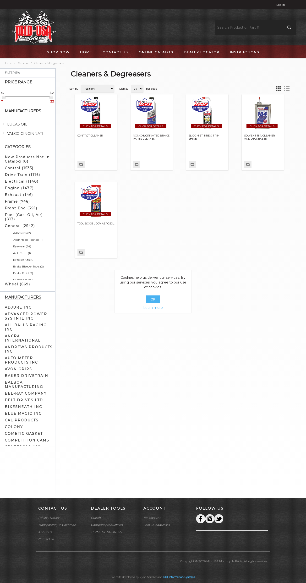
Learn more (153, 307)
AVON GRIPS (18, 369)
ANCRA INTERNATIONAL (23, 338)
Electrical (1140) (21, 181)
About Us (45, 532)
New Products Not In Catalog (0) (27, 159)
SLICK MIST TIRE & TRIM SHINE (203, 137)
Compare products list (107, 525)
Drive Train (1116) (22, 175)
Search (96, 517)
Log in (280, 4)
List (287, 89)
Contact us (46, 539)
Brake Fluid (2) (23, 273)
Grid (278, 89)
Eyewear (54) (22, 246)
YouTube (218, 518)
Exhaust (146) (19, 195)
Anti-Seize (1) (22, 253)
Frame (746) (17, 201)
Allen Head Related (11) (28, 239)
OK (153, 299)
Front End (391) (21, 208)
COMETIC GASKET (24, 433)
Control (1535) (19, 168)
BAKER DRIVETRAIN (26, 376)
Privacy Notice (48, 517)
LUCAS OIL (17, 124)
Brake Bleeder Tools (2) (28, 266)
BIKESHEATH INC (23, 407)
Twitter (209, 518)
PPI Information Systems (179, 577)
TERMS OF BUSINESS (106, 532)
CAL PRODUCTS (21, 420)
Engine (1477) (19, 188)
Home (8, 63)
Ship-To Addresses (156, 525)
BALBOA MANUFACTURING (24, 384)
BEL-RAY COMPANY (26, 393)
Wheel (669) (17, 284)
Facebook (200, 518)
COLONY (14, 427)
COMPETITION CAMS (27, 440)
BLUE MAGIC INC (23, 413)
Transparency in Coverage (57, 525)
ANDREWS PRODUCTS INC (29, 349)
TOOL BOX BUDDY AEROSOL (95, 223)
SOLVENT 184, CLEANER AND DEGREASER (259, 137)
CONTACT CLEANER (90, 135)
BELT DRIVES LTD (24, 400)
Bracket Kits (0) (23, 260)
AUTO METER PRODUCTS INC (21, 360)
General (23, 63)
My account (151, 517)
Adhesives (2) (22, 233)
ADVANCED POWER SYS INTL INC (26, 316)
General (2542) (20, 226)
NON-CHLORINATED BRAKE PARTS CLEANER (151, 137)
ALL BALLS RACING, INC (26, 327)
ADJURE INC (18, 307)
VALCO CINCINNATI (25, 133)
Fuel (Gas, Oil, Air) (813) (24, 217)
